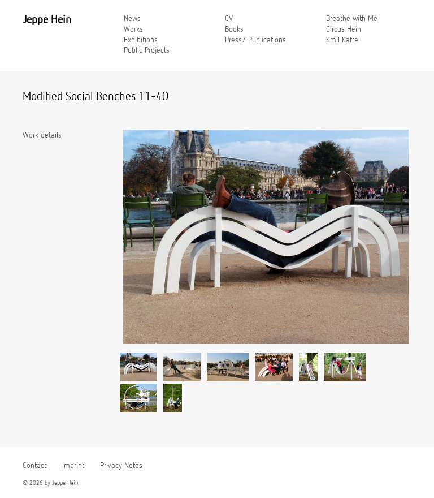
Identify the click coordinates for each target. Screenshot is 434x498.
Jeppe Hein (47, 19)
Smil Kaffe (342, 40)
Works (133, 29)
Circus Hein (343, 29)
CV (229, 19)
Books (234, 29)
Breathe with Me (351, 19)
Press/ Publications (255, 40)
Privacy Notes (121, 466)
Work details (42, 135)
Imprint (73, 466)
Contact (34, 466)
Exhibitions (141, 40)
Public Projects (147, 50)
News (132, 19)
